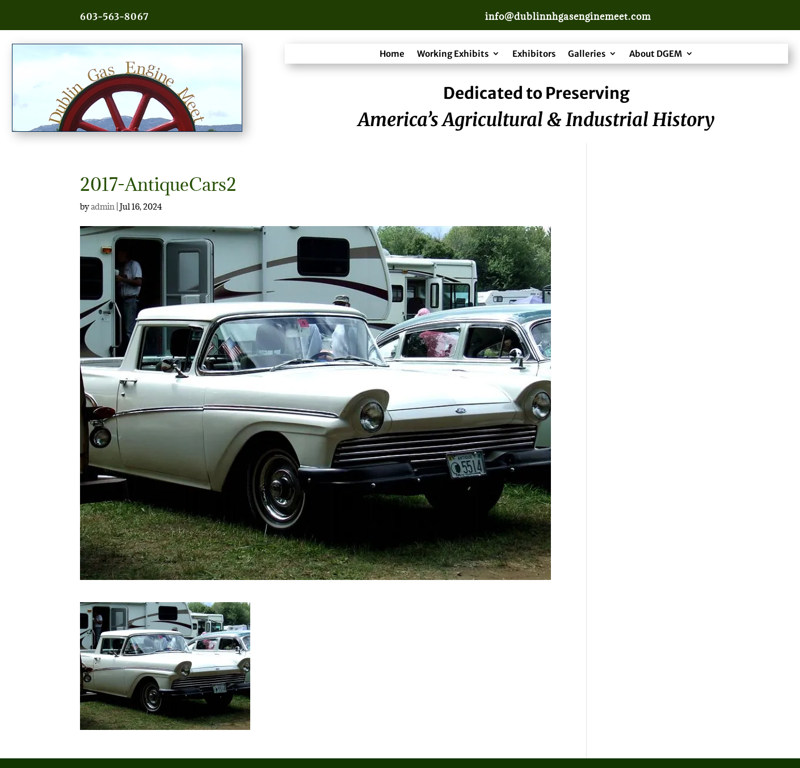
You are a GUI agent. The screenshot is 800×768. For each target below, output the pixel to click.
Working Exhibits (453, 53)
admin (103, 206)
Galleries (586, 53)
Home (392, 53)
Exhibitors (533, 53)
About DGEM (655, 53)
